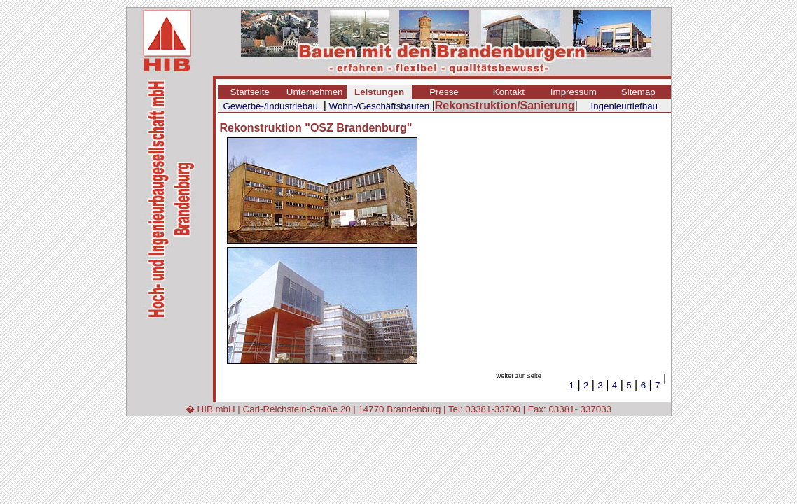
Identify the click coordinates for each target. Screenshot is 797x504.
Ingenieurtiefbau (624, 106)
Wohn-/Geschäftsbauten (379, 106)
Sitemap (638, 92)
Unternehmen (314, 92)
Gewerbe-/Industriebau (270, 106)
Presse (443, 92)
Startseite (250, 92)
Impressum (573, 92)
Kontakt (509, 92)
